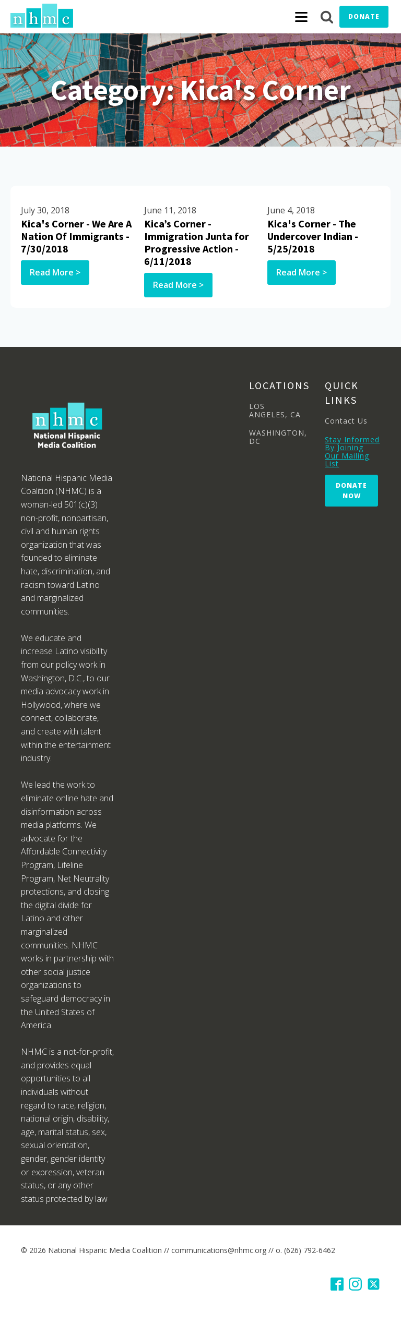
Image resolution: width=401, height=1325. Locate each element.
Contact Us (346, 421)
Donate (364, 16)
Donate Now (351, 490)
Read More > (55, 272)
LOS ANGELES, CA (275, 410)
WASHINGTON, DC (278, 437)
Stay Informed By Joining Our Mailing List (352, 452)
